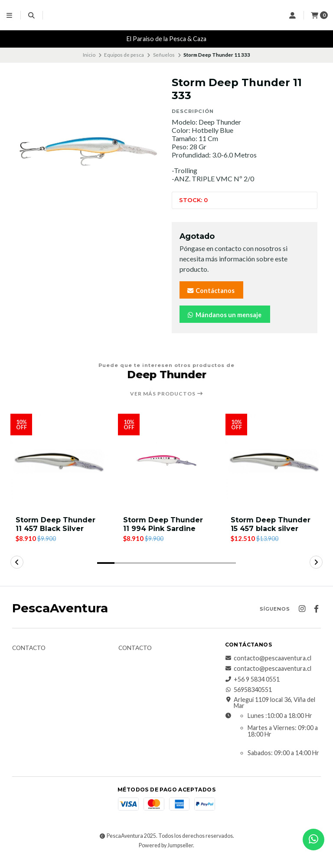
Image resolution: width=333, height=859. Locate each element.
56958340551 (248, 690)
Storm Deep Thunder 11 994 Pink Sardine (163, 524)
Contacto (29, 648)
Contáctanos (210, 290)
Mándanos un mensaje (223, 315)
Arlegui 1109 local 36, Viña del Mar (270, 703)
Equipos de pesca (124, 55)
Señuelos (164, 55)
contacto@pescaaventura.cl (268, 658)
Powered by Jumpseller (166, 845)
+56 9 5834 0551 (252, 679)
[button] (105, 563)
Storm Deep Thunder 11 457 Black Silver (55, 524)
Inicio (89, 55)
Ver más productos (166, 393)
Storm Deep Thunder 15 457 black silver (270, 524)
